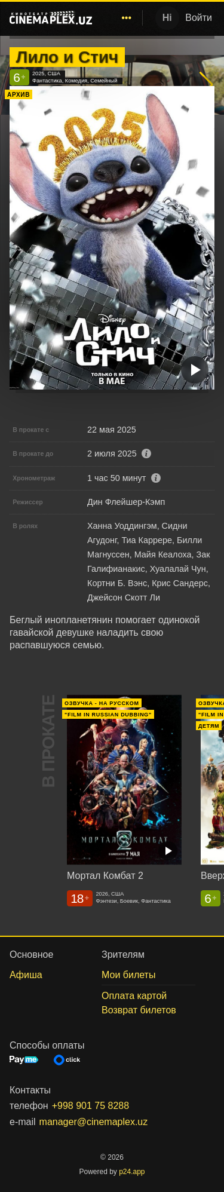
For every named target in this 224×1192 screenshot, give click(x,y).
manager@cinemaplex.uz (93, 1122)
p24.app (132, 1172)
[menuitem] (126, 18)
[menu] (119, 18)
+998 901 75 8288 (90, 1106)
